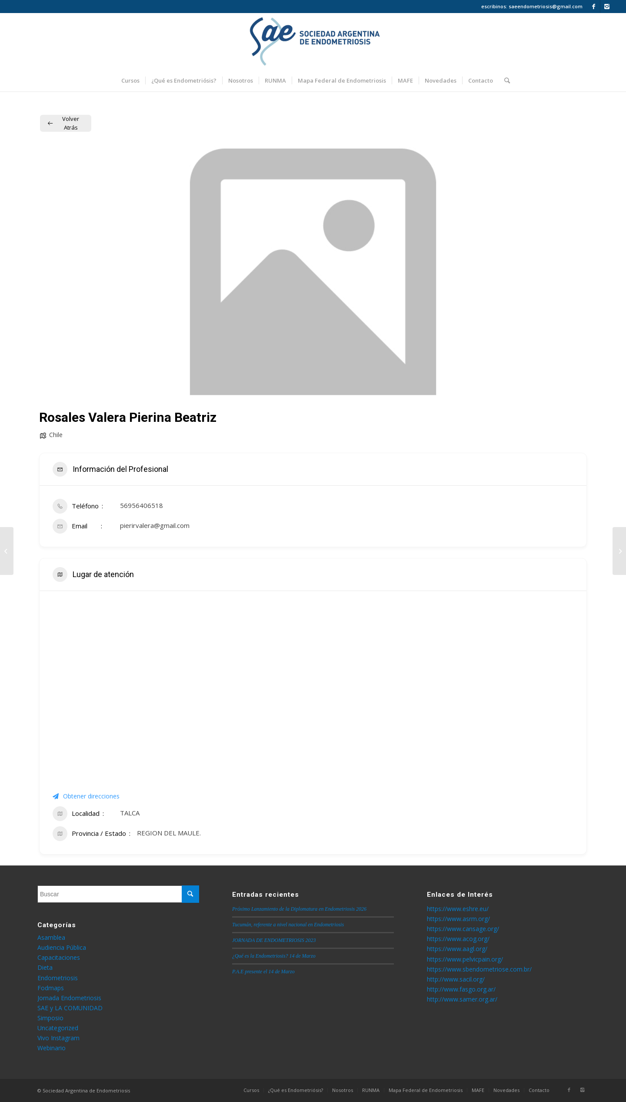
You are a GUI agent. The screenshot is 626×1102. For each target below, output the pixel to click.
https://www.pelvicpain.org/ (465, 959)
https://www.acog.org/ (458, 939)
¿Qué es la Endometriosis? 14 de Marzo (274, 956)
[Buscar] (504, 80)
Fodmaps (50, 988)
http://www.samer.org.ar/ (462, 999)
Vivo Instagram (58, 1038)
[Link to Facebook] (593, 6)
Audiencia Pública (61, 947)
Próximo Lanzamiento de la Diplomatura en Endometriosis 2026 (299, 909)
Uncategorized (57, 1028)
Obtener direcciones (86, 796)
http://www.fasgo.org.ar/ (461, 989)
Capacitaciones (58, 957)
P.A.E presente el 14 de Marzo (263, 971)
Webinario (51, 1048)
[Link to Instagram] (606, 6)
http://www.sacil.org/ (456, 979)
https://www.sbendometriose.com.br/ (479, 969)
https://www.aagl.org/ (457, 949)
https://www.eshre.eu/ (458, 909)
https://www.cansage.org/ (463, 929)
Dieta (45, 967)
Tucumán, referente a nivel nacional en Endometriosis (288, 925)
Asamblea (51, 937)
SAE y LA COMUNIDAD (70, 1008)
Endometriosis (57, 978)
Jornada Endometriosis (69, 998)
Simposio (50, 1018)
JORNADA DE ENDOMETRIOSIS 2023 (274, 940)
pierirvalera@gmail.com (155, 525)
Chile (56, 435)
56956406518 (141, 505)
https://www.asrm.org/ (458, 919)
